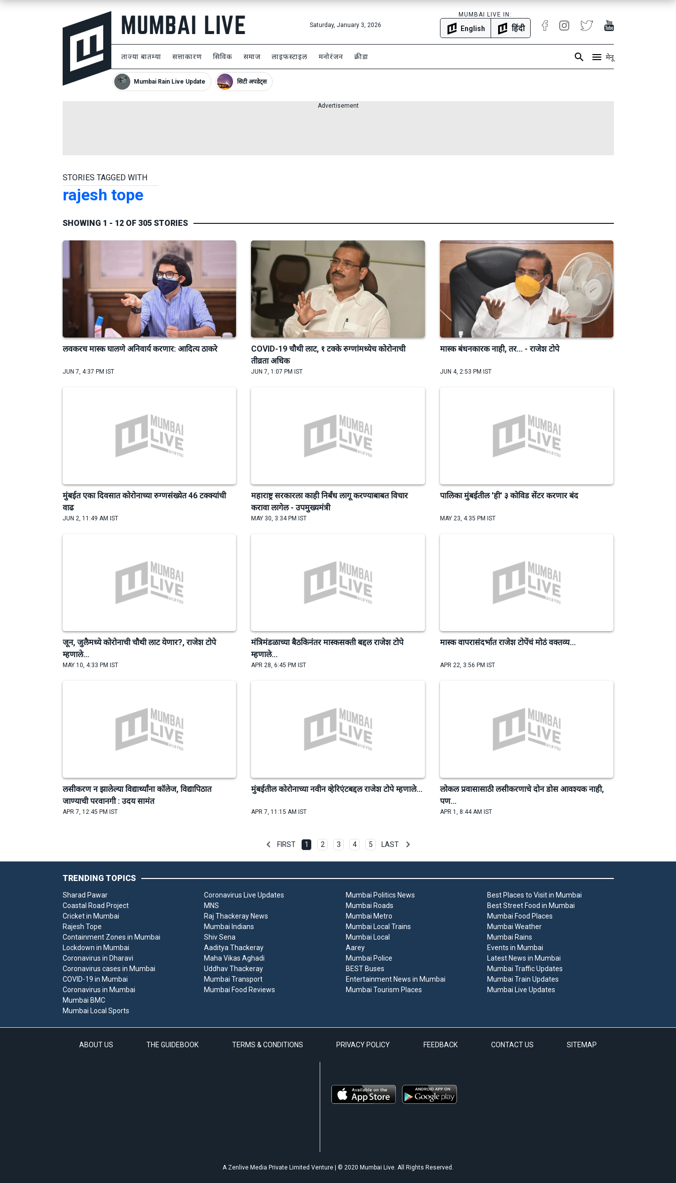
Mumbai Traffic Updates (525, 969)
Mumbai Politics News (380, 895)
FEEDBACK (440, 1045)
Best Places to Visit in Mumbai (534, 895)
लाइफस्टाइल (290, 57)
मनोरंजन (331, 57)
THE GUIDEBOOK (172, 1045)
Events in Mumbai (515, 948)
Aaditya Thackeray (234, 948)
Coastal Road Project (96, 906)
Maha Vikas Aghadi (234, 958)
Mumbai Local (368, 937)
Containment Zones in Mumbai (111, 937)
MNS (211, 906)
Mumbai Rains (509, 937)
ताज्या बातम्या (141, 57)
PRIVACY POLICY (363, 1045)
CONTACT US (512, 1045)
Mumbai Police (369, 958)
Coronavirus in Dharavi (98, 958)
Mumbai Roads (369, 906)
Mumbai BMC (84, 1000)
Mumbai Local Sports (96, 1011)
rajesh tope (103, 194)
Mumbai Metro (369, 916)
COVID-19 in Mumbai (95, 979)
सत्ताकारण (187, 57)
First (286, 844)
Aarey (355, 948)
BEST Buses (365, 969)
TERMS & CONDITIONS (267, 1045)
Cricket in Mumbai (91, 916)
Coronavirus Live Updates (244, 895)
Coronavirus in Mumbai (99, 990)
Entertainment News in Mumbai (395, 979)
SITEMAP (582, 1045)
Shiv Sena (220, 937)
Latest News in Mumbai (524, 958)
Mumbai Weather (514, 927)
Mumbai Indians (229, 927)
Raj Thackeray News (236, 916)
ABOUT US (96, 1045)
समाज (252, 57)
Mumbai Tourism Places (384, 990)
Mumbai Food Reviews (239, 990)
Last (390, 844)
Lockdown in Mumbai (96, 948)
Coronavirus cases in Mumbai (109, 969)
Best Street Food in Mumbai (531, 906)
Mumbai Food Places (520, 916)
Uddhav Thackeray (233, 969)
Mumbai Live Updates (521, 990)
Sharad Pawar (85, 895)
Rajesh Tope (82, 927)
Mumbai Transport (233, 979)
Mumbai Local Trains (378, 927)
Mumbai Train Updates (523, 979)
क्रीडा (361, 57)
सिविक (223, 57)
